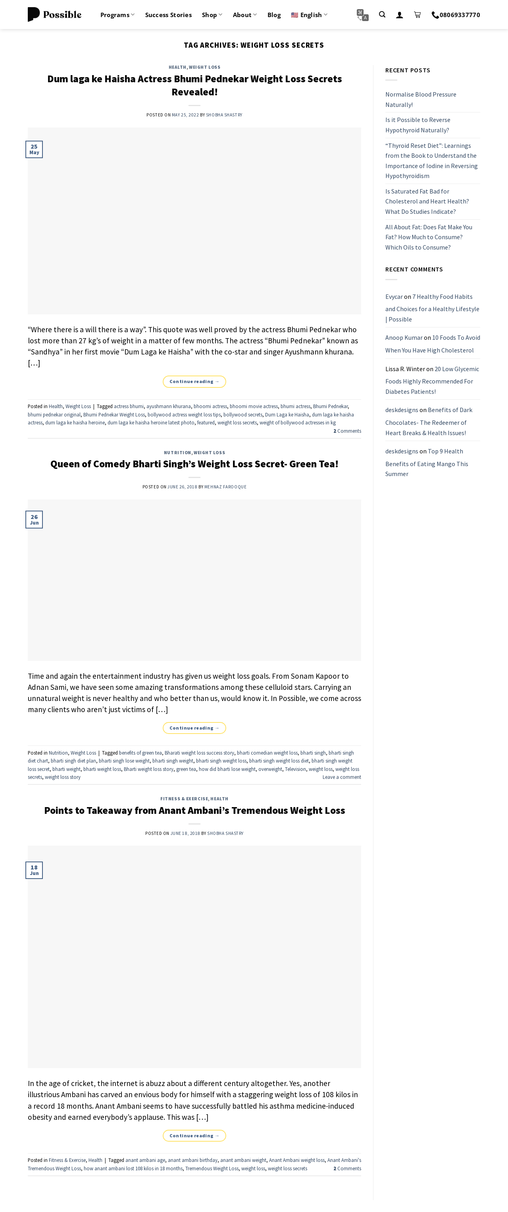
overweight (270, 769)
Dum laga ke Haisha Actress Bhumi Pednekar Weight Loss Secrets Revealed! (194, 85)
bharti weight (66, 769)
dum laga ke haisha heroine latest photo (151, 422)
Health (178, 67)
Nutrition (177, 452)
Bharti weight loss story (148, 769)
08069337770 (455, 14)
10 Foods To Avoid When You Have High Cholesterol (432, 344)
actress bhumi (129, 406)
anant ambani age (145, 1160)
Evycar (394, 296)
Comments (347, 431)
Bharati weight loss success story (199, 752)
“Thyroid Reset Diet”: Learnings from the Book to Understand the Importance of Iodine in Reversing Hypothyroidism (431, 160)
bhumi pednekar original (54, 414)
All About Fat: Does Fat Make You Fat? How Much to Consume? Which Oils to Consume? (428, 237)
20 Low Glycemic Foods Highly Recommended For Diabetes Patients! (432, 380)
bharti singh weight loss (221, 760)
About (245, 15)
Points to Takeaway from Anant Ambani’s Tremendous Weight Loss (194, 810)
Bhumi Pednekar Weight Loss (114, 414)
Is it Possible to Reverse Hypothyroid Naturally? (417, 125)
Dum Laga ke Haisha (287, 414)
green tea (186, 769)
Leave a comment (342, 777)
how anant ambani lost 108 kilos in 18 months (133, 1168)
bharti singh (313, 752)
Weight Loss (204, 67)
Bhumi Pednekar (330, 406)
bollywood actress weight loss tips (184, 414)
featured (206, 422)
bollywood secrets (242, 414)
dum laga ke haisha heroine (75, 422)
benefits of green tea (140, 752)
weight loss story (63, 777)
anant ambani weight (243, 1160)
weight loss (321, 769)
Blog (274, 15)
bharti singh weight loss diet (279, 760)
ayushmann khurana (168, 406)
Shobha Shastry (224, 115)
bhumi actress (295, 406)
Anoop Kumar (404, 338)
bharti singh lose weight (124, 760)
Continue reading (194, 381)
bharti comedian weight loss (267, 752)
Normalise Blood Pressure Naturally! (420, 99)
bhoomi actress (210, 406)
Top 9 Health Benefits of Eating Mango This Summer (426, 462)
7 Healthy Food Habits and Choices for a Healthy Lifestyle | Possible (432, 307)
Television (295, 769)
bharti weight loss (102, 769)
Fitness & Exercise (184, 799)
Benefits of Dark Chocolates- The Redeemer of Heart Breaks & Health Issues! (428, 421)
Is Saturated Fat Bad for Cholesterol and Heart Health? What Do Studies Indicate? (427, 201)
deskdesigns (401, 410)
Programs (117, 15)
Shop (212, 15)
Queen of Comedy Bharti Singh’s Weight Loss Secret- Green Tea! (194, 463)
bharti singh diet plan (73, 760)
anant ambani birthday (192, 1160)
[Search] (382, 14)
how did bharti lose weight (227, 769)
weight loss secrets (237, 422)
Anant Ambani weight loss (297, 1160)
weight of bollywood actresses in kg (298, 422)
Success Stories (168, 15)
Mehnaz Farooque (225, 487)
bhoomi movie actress (254, 406)
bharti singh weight (172, 760)
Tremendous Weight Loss (212, 1168)
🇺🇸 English (309, 15)
